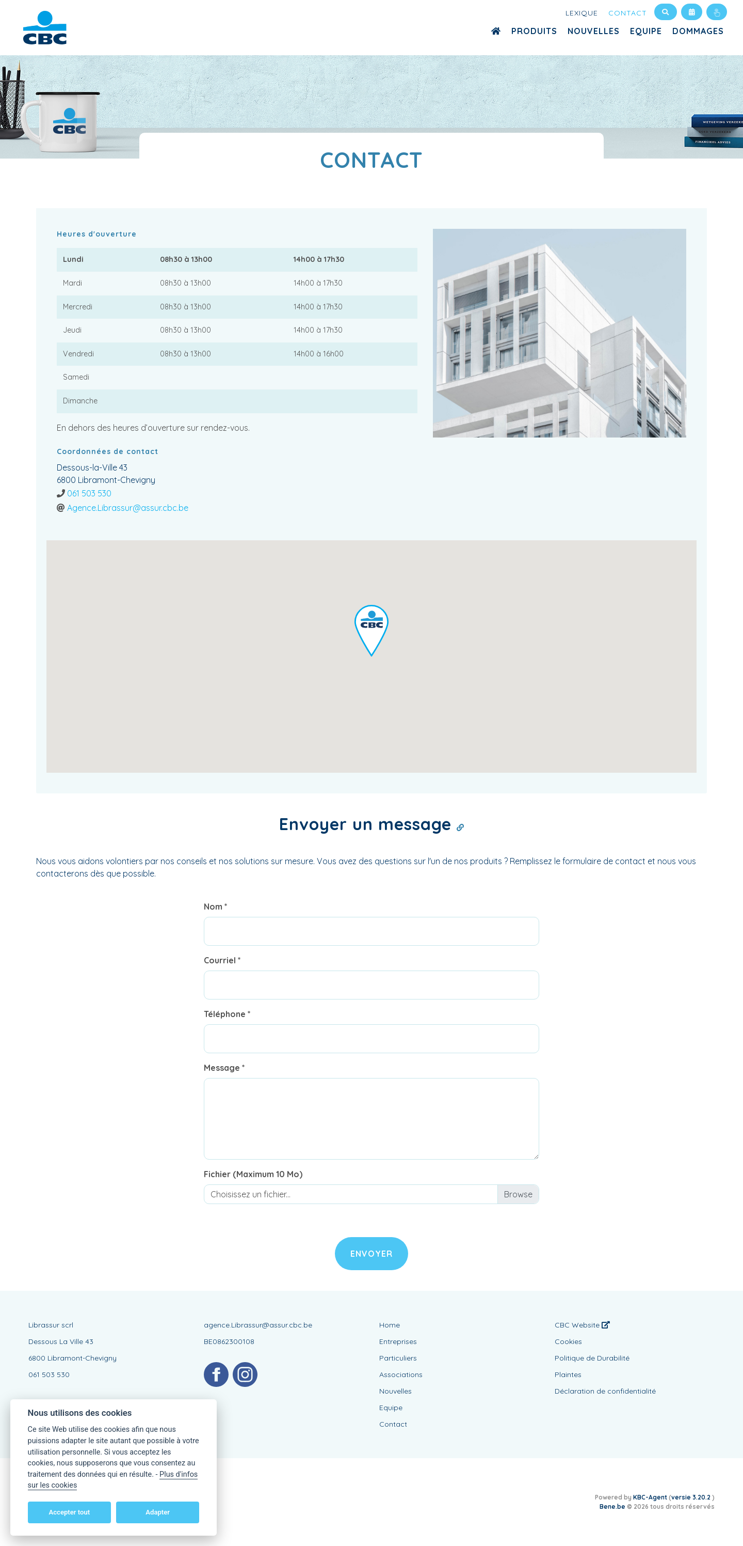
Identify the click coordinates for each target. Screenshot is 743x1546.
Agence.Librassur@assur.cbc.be (127, 508)
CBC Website (582, 1325)
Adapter (158, 1512)
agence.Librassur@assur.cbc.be (258, 1325)
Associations (401, 1374)
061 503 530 (89, 493)
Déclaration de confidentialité (605, 1391)
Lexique (582, 13)
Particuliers (398, 1358)
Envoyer (371, 1253)
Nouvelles (594, 31)
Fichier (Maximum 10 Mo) (253, 1174)
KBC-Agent (650, 1497)
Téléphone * (227, 1014)
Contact (627, 13)
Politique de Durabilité (592, 1358)
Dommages (698, 31)
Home (389, 1325)
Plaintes (568, 1374)
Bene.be (612, 1506)
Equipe (646, 31)
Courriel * (222, 960)
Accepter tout (69, 1512)
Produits (534, 31)
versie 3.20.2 (691, 1497)
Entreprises (398, 1341)
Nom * (216, 906)
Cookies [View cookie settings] (568, 1341)
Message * (224, 1068)
